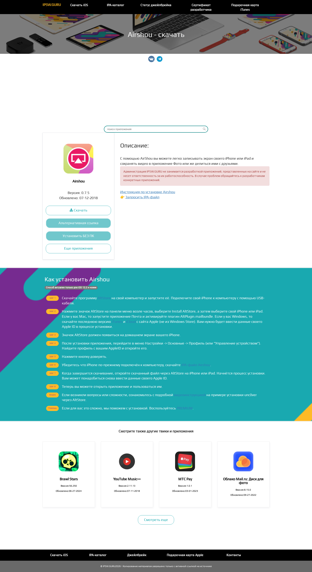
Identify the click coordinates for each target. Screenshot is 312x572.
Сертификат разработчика (201, 7)
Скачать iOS (79, 5)
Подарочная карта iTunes (245, 7)
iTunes (117, 322)
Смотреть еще (156, 520)
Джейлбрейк (136, 555)
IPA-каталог (115, 5)
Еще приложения (78, 248)
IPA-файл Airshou (195, 365)
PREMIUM (185, 408)
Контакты (233, 555)
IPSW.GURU (52, 5)
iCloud (131, 322)
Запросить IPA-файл (142, 197)
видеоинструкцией (190, 395)
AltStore (104, 298)
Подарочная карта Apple (185, 555)
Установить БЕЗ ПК (78, 236)
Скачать (78, 210)
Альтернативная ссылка (78, 223)
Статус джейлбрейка (155, 5)
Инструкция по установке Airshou (147, 192)
